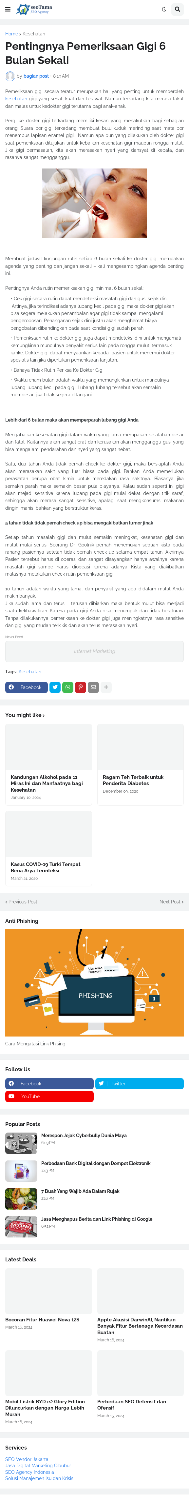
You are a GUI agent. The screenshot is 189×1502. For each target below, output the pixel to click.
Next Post (170, 901)
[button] (8, 9)
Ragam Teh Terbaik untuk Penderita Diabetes (133, 780)
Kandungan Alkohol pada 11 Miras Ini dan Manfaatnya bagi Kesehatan (47, 783)
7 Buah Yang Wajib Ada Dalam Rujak (80, 1191)
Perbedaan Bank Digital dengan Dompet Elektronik (96, 1163)
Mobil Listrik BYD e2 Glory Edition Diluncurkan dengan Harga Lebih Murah (45, 1408)
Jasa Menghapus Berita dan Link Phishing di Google (96, 1219)
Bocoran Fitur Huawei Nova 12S (42, 1320)
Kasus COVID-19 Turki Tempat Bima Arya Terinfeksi (46, 867)
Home (11, 33)
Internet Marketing (94, 651)
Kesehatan (34, 33)
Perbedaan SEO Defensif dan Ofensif (131, 1405)
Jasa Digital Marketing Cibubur (38, 1465)
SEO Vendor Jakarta (26, 1459)
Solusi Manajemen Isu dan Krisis (39, 1478)
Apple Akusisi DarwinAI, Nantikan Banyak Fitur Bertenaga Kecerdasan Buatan (140, 1326)
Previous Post (23, 901)
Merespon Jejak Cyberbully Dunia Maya (84, 1135)
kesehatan (16, 98)
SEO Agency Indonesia (29, 1472)
